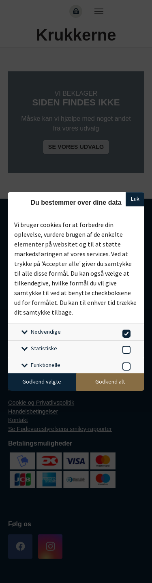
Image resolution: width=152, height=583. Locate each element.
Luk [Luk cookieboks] (135, 198)
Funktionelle (45, 365)
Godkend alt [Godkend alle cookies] (110, 381)
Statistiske (44, 348)
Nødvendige (46, 331)
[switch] (125, 332)
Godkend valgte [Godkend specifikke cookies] (41, 381)
